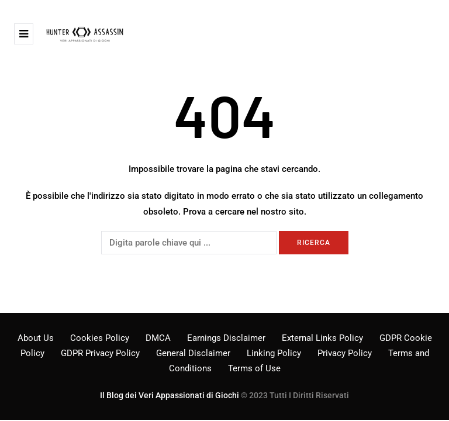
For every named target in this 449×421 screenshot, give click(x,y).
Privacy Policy (344, 353)
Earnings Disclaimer (226, 338)
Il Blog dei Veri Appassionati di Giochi (169, 395)
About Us (36, 338)
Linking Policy (274, 353)
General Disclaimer (193, 353)
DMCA (158, 338)
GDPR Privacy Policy (100, 353)
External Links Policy (322, 338)
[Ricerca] (189, 242)
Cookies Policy (99, 338)
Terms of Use (254, 368)
